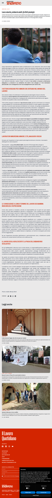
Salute (6, 373)
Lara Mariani (6, 417)
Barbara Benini (6, 21)
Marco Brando (6, 343)
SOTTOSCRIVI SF (6, 454)
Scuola (8, 410)
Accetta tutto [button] (43, 492)
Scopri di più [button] (36, 495)
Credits (10, 494)
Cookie (7, 494)
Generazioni (4, 336)
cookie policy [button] (44, 476)
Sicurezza (10, 373)
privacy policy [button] (30, 473)
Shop (3, 456)
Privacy (3, 494)
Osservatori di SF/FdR (8, 460)
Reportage (5, 451)
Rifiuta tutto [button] (28, 492)
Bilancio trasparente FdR (9, 462)
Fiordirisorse (5, 458)
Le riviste (4, 453)
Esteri (3, 373)
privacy (17, 476)
